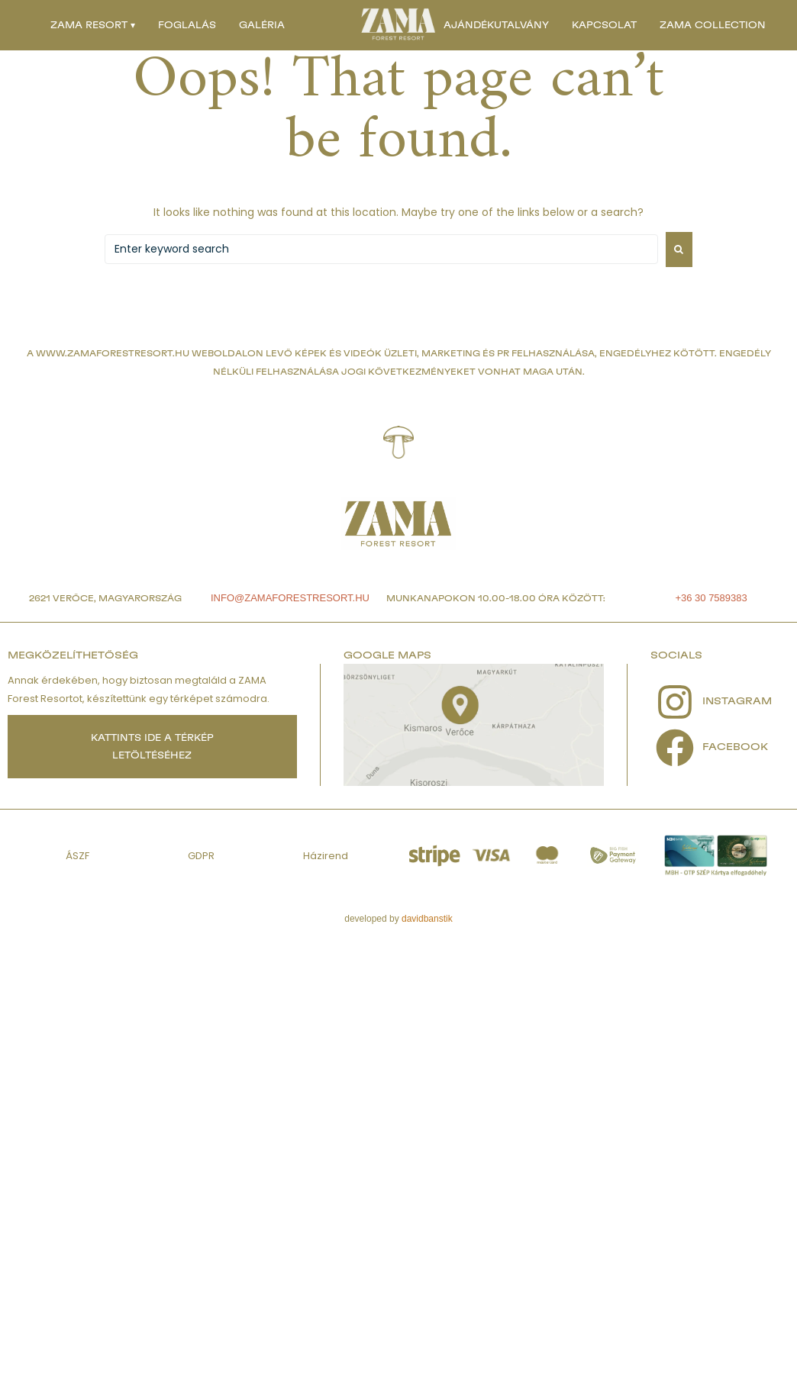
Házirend (325, 855)
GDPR (201, 855)
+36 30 (691, 598)
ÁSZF (77, 855)
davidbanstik (427, 918)
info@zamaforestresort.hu (290, 598)
